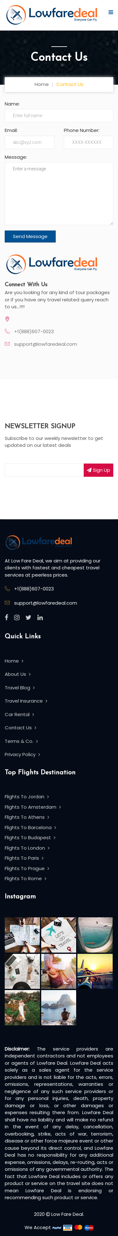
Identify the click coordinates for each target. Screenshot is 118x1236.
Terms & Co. (21, 741)
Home (42, 84)
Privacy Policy (22, 754)
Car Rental (19, 714)
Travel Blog (20, 687)
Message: (16, 157)
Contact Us (20, 727)
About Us (18, 674)
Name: (12, 103)
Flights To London (27, 848)
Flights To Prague (27, 868)
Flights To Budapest (30, 837)
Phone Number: (81, 130)
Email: (11, 130)
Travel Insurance (26, 701)
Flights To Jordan (27, 796)
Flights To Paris (24, 858)
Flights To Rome (25, 878)
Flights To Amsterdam (33, 807)
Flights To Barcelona (30, 827)
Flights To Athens (27, 817)
